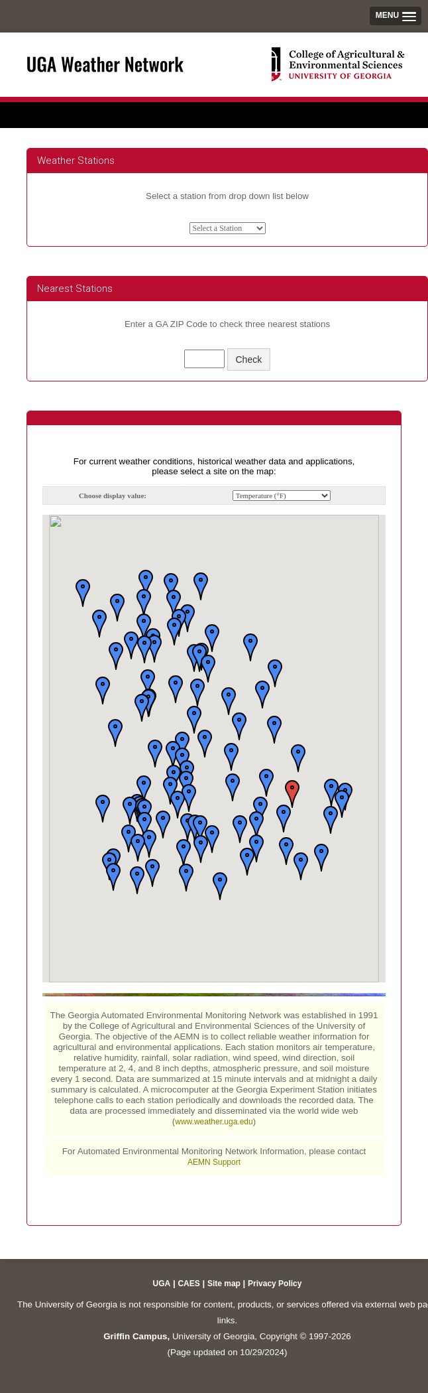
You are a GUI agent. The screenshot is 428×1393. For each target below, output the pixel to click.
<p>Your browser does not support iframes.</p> (214, 816)
